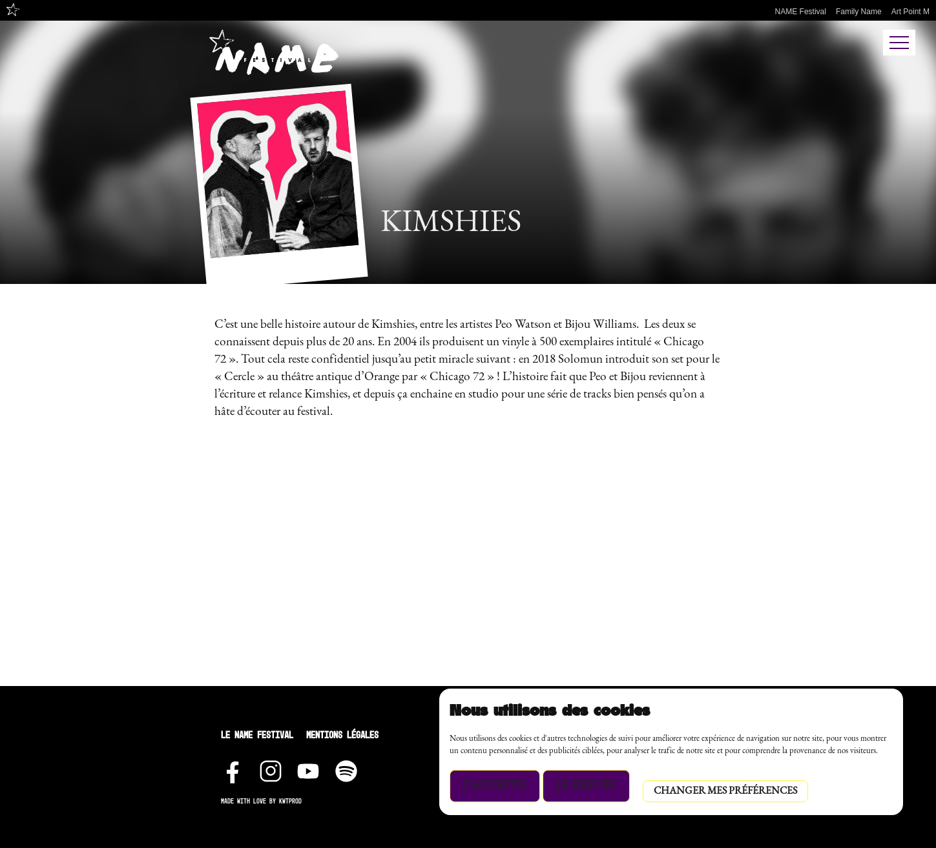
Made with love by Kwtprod (261, 801)
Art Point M (910, 11)
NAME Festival (800, 11)
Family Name (859, 11)
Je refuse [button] (586, 786)
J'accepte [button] (494, 786)
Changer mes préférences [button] (725, 791)
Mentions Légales (342, 735)
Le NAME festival (257, 735)
